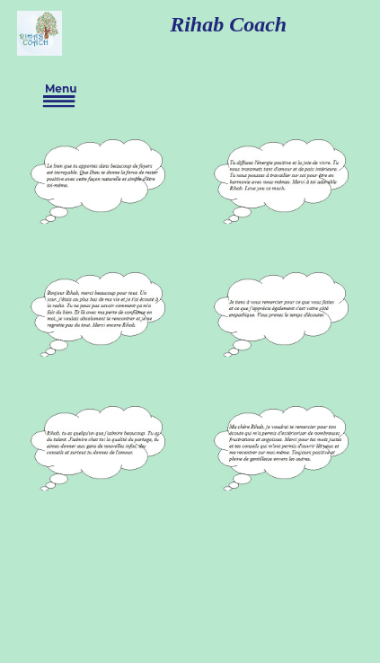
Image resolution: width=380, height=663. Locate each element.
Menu (60, 95)
